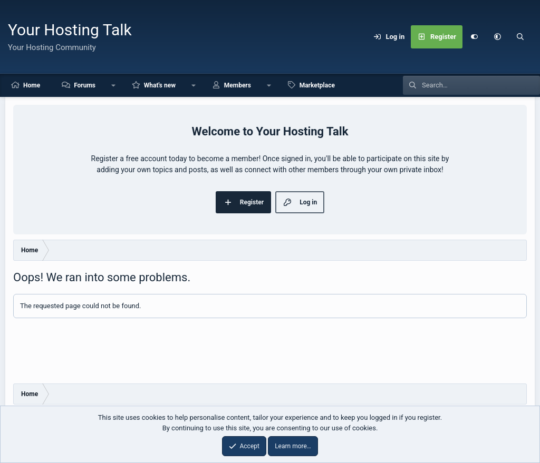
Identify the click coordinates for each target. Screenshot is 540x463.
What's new (160, 85)
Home (31, 85)
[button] (497, 36)
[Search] (520, 36)
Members (237, 85)
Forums (84, 85)
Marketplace (317, 85)
